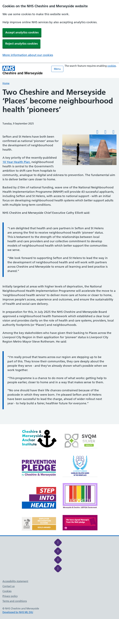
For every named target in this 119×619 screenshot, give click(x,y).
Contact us (8, 586)
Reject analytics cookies (21, 43)
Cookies (6, 591)
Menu (57, 68)
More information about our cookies (27, 55)
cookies (111, 65)
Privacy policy (10, 596)
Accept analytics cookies (22, 32)
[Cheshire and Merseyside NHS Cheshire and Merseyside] (22, 70)
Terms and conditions (14, 601)
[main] (59, 256)
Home (5, 83)
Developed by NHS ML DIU (17, 612)
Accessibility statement (15, 581)
